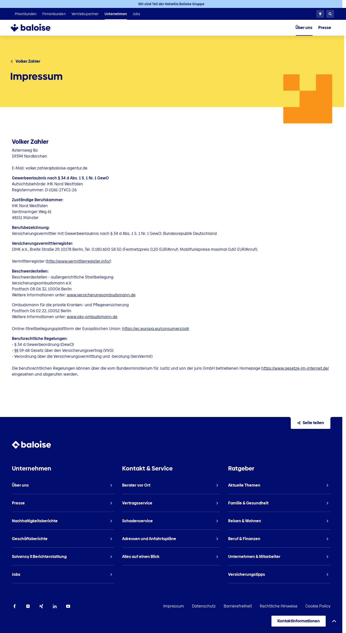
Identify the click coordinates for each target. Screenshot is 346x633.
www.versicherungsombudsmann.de (101, 295)
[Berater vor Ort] (320, 14)
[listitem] (25, 14)
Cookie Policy (317, 606)
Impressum (173, 606)
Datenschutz (204, 606)
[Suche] (330, 14)
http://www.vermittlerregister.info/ (78, 261)
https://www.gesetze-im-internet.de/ (295, 368)
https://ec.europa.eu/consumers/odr (155, 328)
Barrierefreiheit (238, 606)
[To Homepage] (35, 28)
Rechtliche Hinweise (278, 606)
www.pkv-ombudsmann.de (92, 317)
